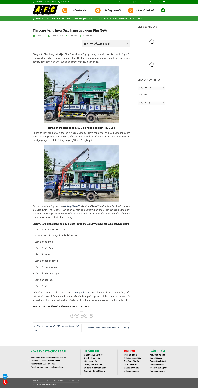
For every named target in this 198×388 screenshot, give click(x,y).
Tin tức (132, 19)
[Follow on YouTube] (164, 2)
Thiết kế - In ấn (130, 355)
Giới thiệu (122, 2)
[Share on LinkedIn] (91, 316)
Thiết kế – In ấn (64, 19)
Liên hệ (130, 2)
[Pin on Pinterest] (86, 316)
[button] (163, 10)
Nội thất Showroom (118, 19)
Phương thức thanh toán (95, 368)
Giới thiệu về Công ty (93, 355)
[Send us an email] (161, 2)
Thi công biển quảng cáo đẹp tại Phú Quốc (109, 328)
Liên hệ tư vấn (90, 361)
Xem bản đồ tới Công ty (94, 371)
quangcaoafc (51, 385)
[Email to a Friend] (82, 316)
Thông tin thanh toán (93, 364)
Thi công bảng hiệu (132, 358)
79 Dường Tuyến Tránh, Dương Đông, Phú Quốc (49, 357)
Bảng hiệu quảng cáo (83, 19)
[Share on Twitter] (77, 316)
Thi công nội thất (131, 361)
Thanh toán (153, 2)
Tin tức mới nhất (131, 368)
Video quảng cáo (131, 371)
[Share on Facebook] (72, 316)
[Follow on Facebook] (159, 2)
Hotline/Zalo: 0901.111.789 (43, 364)
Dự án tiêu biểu (101, 19)
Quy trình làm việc (141, 2)
